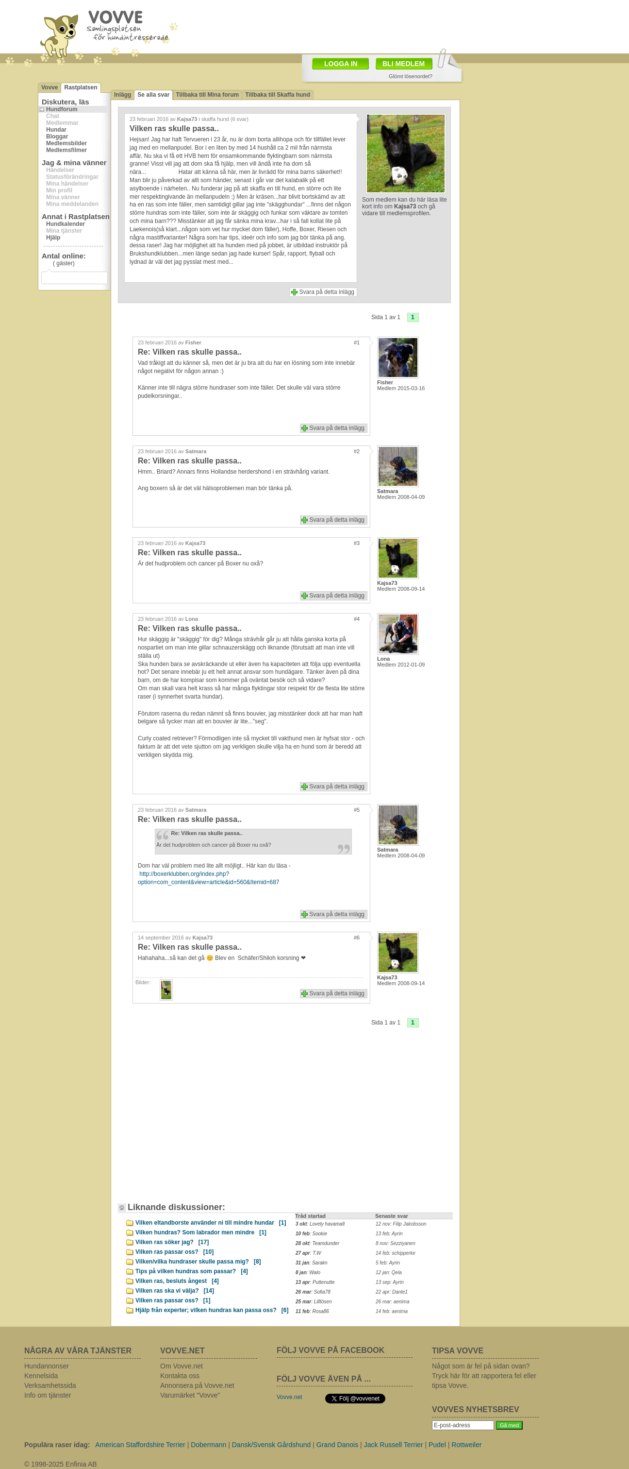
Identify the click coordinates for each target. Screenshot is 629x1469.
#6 (357, 937)
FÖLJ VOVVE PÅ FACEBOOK (330, 1350)
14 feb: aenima (392, 1311)
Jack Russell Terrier (393, 1445)
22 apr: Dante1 (392, 1292)
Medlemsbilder (66, 143)
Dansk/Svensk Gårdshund (271, 1445)
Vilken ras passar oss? (174, 1251)
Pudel (437, 1445)
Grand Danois (337, 1445)
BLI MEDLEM (403, 64)
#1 (357, 342)
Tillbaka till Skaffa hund (277, 94)
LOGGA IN (341, 64)
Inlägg (122, 94)
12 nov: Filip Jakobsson (401, 1224)
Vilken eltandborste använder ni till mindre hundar (210, 1222)
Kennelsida (41, 1376)
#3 (357, 543)
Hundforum (62, 109)
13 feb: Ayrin (389, 1233)
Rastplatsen (80, 87)
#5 (357, 810)
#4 (357, 619)
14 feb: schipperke (395, 1253)
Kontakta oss (179, 1376)
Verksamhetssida (50, 1385)
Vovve (49, 87)
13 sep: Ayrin (390, 1282)
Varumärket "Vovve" (190, 1395)
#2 (357, 451)
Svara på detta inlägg (326, 292)
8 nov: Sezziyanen (395, 1243)
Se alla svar (153, 94)
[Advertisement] (370, 26)
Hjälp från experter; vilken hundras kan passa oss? (211, 1310)
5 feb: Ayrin (388, 1262)
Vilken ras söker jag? (172, 1242)
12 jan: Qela (389, 1272)
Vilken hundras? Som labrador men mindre (200, 1232)
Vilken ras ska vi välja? (174, 1290)
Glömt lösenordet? (410, 76)
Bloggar (57, 136)
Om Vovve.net (181, 1366)
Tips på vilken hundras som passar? (191, 1271)
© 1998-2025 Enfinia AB (60, 1464)
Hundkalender (65, 224)
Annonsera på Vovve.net (197, 1385)
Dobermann (208, 1445)
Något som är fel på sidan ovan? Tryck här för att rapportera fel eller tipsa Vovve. (484, 1375)
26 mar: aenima (392, 1301)
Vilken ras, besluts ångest (177, 1281)
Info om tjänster (47, 1395)
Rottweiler (466, 1445)
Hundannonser (46, 1366)
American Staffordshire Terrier (140, 1445)
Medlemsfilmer (66, 150)
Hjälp (53, 237)
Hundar (56, 129)
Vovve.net (289, 1397)
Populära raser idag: (57, 1445)
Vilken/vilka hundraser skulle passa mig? (198, 1261)
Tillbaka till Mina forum (207, 94)
